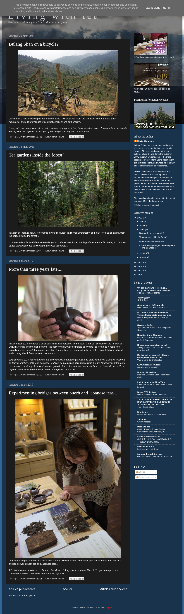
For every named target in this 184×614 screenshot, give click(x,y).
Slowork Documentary (148, 437)
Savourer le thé (145, 325)
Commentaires (144, 477)
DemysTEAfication (146, 392)
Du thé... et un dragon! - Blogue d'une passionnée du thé (153, 356)
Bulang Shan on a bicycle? (34, 44)
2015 (140, 274)
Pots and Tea (143, 427)
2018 (140, 262)
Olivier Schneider (146, 141)
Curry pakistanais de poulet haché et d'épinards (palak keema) (153, 291)
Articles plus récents (22, 589)
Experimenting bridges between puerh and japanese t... (157, 246)
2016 (140, 270)
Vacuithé (141, 419)
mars (142, 229)
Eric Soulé (142, 412)
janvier (143, 257)
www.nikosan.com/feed (149, 365)
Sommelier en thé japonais (150, 305)
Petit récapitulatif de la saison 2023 (152, 307)
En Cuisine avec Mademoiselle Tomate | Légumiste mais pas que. (154, 313)
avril (142, 225)
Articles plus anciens (113, 589)
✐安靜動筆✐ (143, 298)
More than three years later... (35, 269)
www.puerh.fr (141, 157)
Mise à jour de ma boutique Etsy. (151, 414)
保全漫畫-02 (142, 300)
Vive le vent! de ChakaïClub (149, 360)
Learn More (153, 8)
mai (142, 221)
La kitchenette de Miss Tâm (151, 382)
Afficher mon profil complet (146, 205)
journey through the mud (149, 454)
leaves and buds (145, 447)
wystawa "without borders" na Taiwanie (154, 456)
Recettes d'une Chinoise (149, 335)
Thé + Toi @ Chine (145, 407)
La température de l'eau (147, 449)
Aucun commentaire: (55, 137)
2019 (140, 218)
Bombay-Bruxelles (146, 372)
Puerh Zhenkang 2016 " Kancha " (152, 395)
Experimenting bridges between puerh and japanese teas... (63, 392)
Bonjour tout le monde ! (147, 367)
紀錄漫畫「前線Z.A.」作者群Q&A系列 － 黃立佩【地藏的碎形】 (154, 440)
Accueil (67, 589)
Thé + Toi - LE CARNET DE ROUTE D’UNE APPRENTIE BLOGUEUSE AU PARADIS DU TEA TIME (154, 402)
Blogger (108, 608)
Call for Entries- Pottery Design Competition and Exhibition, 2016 (152, 430)
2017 (140, 266)
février (143, 253)
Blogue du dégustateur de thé (152, 345)
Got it (166, 8)
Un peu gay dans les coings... (152, 288)
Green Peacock (144, 422)
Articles (140, 472)
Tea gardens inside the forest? (36, 154)
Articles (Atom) (29, 595)
